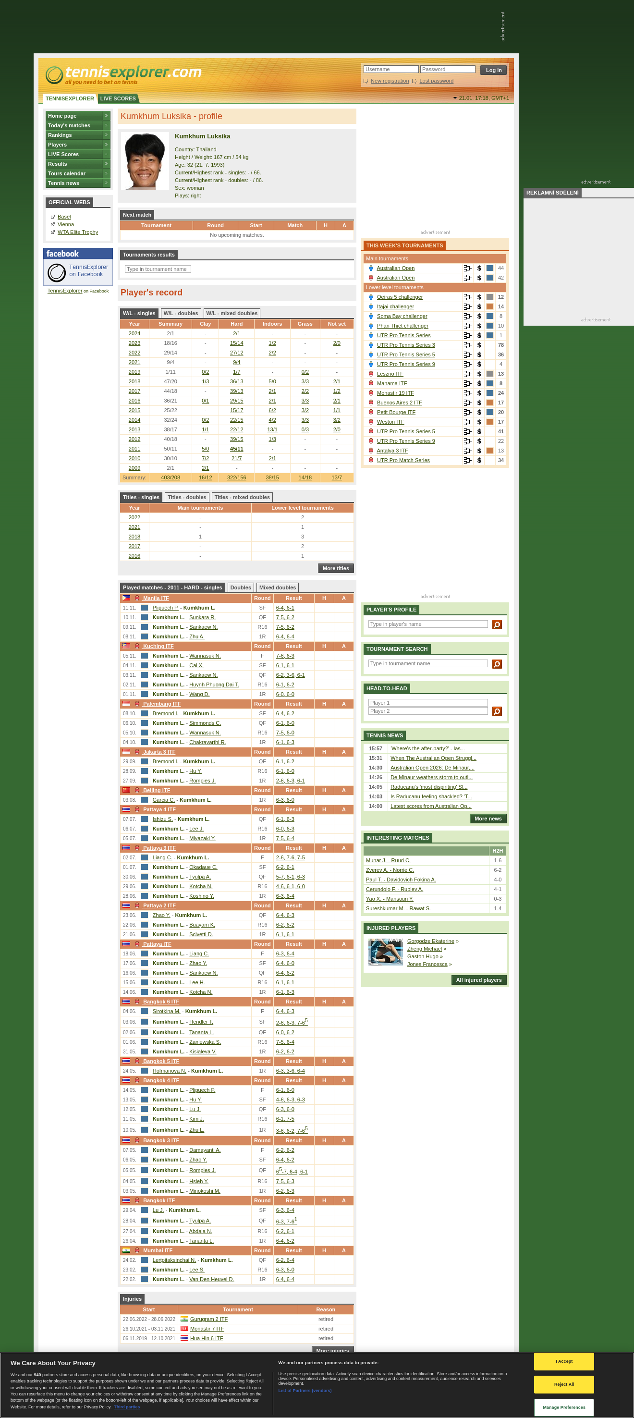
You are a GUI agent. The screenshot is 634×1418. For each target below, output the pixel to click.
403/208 (170, 477)
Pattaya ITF (151, 944)
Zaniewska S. (205, 1042)
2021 (134, 362)
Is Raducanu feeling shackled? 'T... (431, 796)
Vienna (66, 224)
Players (57, 144)
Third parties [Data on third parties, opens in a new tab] (127, 1407)
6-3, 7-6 (286, 1221)
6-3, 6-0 (285, 800)
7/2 (205, 458)
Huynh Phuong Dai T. (214, 684)
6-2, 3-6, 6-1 (290, 675)
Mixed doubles (277, 587)
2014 (134, 420)
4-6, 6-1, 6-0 (290, 886)
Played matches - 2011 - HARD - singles (172, 587)
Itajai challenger (395, 306)
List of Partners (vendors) (305, 1390)
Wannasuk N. (205, 656)
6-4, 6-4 (285, 636)
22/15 (237, 420)
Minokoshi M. (204, 1191)
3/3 (305, 381)
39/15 (237, 439)
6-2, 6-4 (285, 1260)
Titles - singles (141, 497)
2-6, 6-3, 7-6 (292, 1023)
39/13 (237, 391)
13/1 (273, 429)
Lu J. (195, 1109)
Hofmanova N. (169, 1071)
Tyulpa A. (200, 877)
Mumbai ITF (152, 1250)
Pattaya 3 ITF (154, 848)
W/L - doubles (181, 313)
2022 (134, 352)
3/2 (305, 410)
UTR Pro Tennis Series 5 (406, 354)
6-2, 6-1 (285, 867)
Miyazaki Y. (202, 838)
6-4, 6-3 (285, 915)
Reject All (564, 1384)
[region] (317, 1385)
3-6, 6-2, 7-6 (292, 1131)
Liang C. (162, 857)
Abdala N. (200, 1231)
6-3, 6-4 (285, 896)
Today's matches (69, 125)
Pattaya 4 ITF (154, 809)
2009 (134, 468)
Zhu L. (196, 1130)
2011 (134, 449)
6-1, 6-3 (285, 742)
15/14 (237, 343)
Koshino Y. (201, 896)
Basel (64, 217)
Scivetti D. (201, 934)
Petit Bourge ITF (396, 412)
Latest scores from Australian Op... (431, 806)
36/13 (237, 381)
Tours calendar (66, 173)
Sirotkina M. (167, 1011)
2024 (134, 333)
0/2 (205, 372)
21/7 (237, 458)
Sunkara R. (202, 617)
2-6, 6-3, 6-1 (290, 780)
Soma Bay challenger (402, 316)
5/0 (272, 381)
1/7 (236, 372)
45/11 (237, 449)
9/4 (236, 362)
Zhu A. (197, 636)
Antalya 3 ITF (392, 450)
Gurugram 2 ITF (209, 1319)
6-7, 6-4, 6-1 (292, 1171)
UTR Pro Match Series (403, 460)
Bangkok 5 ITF (155, 1061)
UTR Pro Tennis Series (404, 335)
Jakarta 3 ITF (153, 752)
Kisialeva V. (202, 1051)
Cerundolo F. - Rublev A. (394, 889)
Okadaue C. (203, 867)
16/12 (205, 477)
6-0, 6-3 (285, 828)
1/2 (272, 343)
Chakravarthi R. (207, 742)
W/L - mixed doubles (232, 313)
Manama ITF (392, 383)
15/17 (237, 410)
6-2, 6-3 (285, 1191)
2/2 (272, 352)
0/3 (305, 429)
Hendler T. (201, 1022)
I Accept (564, 1361)
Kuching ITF (153, 646)
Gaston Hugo (423, 956)
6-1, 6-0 (285, 723)
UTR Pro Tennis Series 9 (406, 364)
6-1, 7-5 (285, 1119)
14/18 (305, 477)
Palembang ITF (156, 704)
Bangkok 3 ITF (155, 1140)
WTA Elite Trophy (78, 232)
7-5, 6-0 (285, 732)
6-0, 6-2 (285, 1032)
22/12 (237, 429)
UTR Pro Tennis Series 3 (406, 345)
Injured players (390, 928)
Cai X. (196, 665)
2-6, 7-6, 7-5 (290, 857)
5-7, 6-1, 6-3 (290, 877)
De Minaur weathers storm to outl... (431, 777)
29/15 (237, 400)
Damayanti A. (204, 1150)
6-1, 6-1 (285, 665)
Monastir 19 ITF (395, 393)
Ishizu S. (163, 819)
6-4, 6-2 (285, 713)
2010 (134, 458)
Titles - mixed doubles (242, 497)
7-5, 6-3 (285, 1181)
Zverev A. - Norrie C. (390, 870)
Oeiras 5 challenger (400, 297)
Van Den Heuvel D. (211, 1279)
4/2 (272, 420)
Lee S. (197, 1269)
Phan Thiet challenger (402, 326)
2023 (134, 343)
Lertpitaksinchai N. (174, 1260)
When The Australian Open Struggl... (433, 758)
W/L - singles (139, 313)
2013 (134, 429)
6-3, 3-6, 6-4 (290, 1071)
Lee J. (196, 828)
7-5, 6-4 (285, 838)
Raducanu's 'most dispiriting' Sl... (428, 787)
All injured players (476, 980)
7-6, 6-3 (285, 656)
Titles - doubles (187, 497)
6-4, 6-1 (285, 608)
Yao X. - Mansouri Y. (390, 899)
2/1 (236, 333)
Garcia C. (164, 800)
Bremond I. (166, 713)
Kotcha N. (200, 886)
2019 (134, 372)
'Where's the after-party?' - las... (427, 748)
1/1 (337, 410)
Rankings (60, 135)
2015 (134, 410)
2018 (134, 381)
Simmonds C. (205, 723)
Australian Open (396, 268)
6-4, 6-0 (285, 963)
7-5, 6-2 (285, 617)
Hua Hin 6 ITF (206, 1338)
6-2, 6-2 (285, 925)
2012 (134, 439)
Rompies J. (202, 780)
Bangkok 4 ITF (155, 1080)
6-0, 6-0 (285, 694)
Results (57, 164)
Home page (62, 116)
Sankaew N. (203, 627)
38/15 (272, 477)
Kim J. (196, 1119)
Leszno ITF (390, 374)
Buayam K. (202, 925)
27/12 (237, 352)
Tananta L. (201, 1032)
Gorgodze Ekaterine (430, 941)
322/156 (236, 477)
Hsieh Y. (198, 1181)
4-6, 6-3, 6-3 (290, 1099)
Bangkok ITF (153, 1200)
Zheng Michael (424, 949)
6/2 (272, 410)
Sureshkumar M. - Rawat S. (398, 908)
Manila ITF (150, 598)
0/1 (205, 400)
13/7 (337, 477)
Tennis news (63, 183)
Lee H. (197, 982)
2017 (134, 391)
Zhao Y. (162, 915)
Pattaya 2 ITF (154, 905)
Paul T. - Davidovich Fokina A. (401, 879)
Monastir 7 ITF (207, 1329)
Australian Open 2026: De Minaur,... (432, 767)
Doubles (241, 587)
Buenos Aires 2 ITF (399, 402)
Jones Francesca (427, 964)
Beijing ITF (151, 790)
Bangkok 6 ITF (155, 1001)
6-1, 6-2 (285, 684)
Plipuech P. (166, 608)
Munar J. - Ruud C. (388, 860)
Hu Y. (195, 771)
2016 (134, 400)
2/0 (337, 343)
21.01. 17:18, (484, 98)
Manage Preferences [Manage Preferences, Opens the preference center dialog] (564, 1407)
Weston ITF (390, 422)
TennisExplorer (65, 290)
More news (486, 818)
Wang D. (199, 694)
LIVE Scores (63, 154)
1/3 (205, 381)
